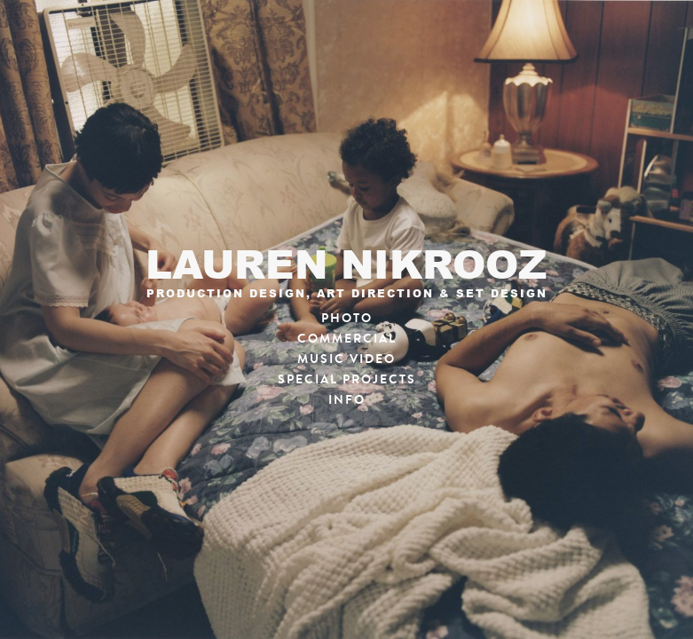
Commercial (347, 338)
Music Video (346, 359)
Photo (347, 318)
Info (347, 399)
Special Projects (347, 379)
